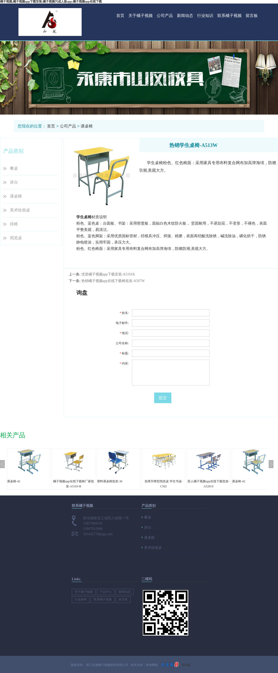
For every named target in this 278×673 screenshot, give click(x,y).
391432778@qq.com (98, 534)
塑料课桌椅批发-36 (109, 481)
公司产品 (165, 15)
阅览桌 (16, 238)
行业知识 (205, 15)
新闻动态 (185, 15)
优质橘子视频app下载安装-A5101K (108, 274)
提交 (163, 398)
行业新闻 (81, 599)
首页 (120, 15)
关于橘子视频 (140, 15)
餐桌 (14, 168)
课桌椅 (87, 126)
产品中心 (106, 592)
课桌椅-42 (13, 481)
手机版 (186, 665)
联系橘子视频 (229, 15)
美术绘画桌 (20, 210)
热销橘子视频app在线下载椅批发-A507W (113, 281)
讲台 (14, 182)
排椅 (14, 224)
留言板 (252, 15)
